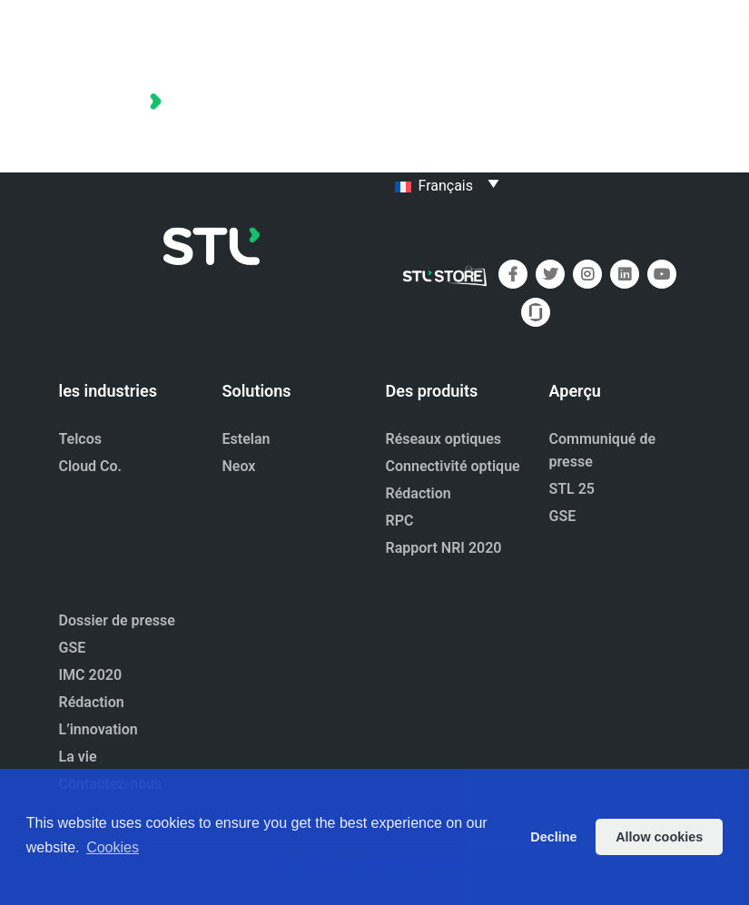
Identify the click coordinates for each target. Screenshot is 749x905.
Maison (571, 40)
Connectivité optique (453, 466)
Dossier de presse (452, 40)
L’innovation (98, 729)
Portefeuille (431, 76)
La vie (78, 756)
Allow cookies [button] (659, 837)
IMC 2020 (91, 675)
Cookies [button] (112, 847)
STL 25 (572, 488)
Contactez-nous (446, 149)
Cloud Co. (91, 466)
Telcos (81, 439)
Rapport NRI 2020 (444, 547)
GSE (563, 516)
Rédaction (418, 493)
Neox (239, 466)
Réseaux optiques (444, 439)
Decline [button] (553, 837)
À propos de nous (451, 113)
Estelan (246, 439)
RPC (400, 520)
